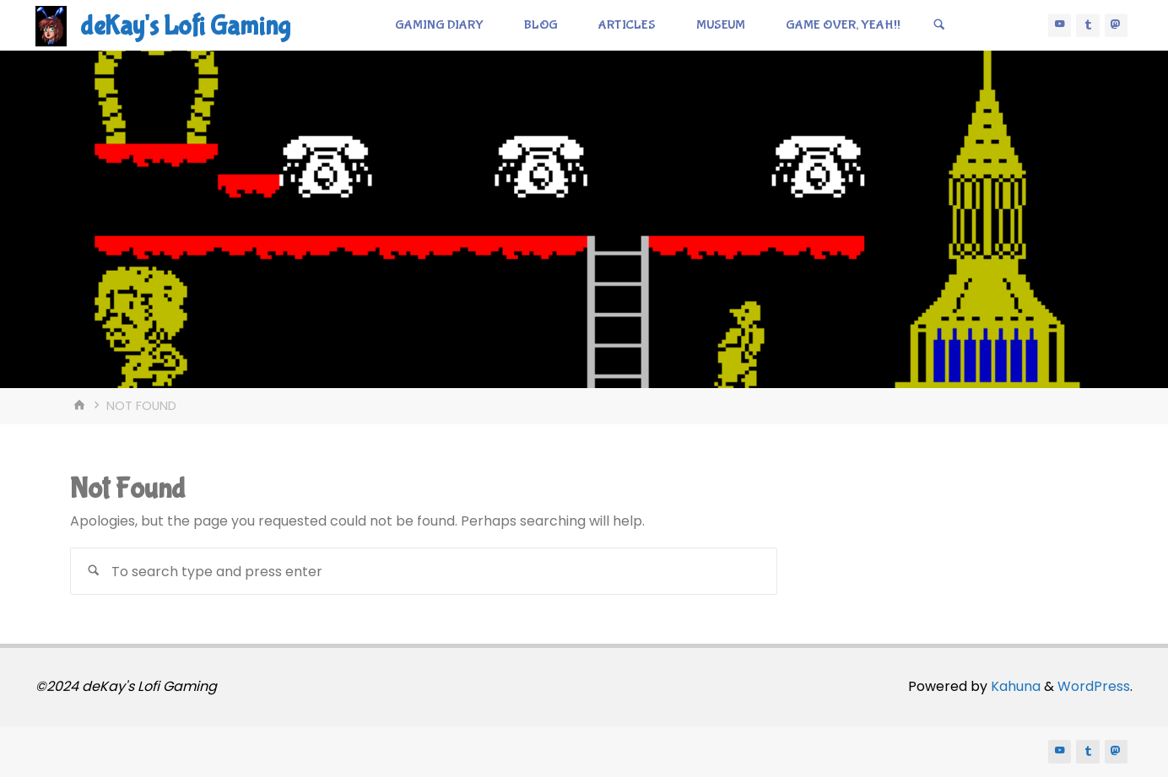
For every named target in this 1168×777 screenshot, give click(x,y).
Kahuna (1014, 686)
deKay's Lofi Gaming (185, 26)
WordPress (1093, 686)
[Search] (939, 25)
